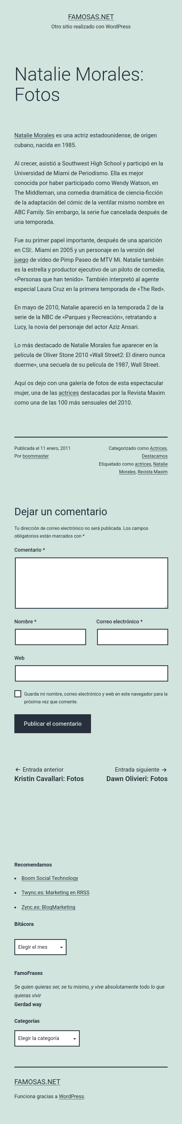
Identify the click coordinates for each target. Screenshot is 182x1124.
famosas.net (91, 17)
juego (21, 259)
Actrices (158, 448)
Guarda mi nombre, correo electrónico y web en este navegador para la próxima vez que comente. (96, 698)
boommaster (36, 456)
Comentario (29, 550)
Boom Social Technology (50, 878)
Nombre (25, 621)
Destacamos (155, 456)
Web (19, 658)
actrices (69, 392)
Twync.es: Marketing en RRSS (55, 892)
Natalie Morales (34, 135)
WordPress (71, 1096)
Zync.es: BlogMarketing (48, 907)
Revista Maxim (153, 472)
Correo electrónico (119, 621)
